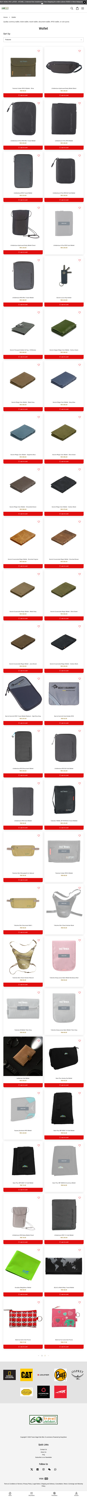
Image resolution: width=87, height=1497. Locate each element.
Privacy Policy (27, 1484)
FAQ (43, 1455)
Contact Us (43, 1449)
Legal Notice (36, 1484)
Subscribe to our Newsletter (43, 1457)
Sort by (6, 33)
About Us (43, 1452)
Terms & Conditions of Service (13, 1484)
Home (5, 17)
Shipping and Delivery (47, 1484)
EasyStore (63, 1437)
